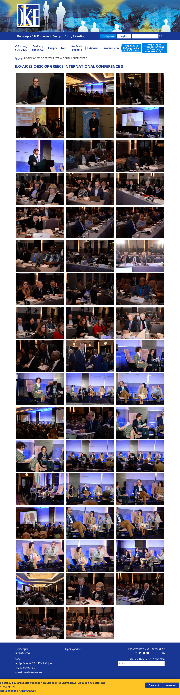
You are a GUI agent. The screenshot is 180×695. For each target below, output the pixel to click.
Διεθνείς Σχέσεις (76, 48)
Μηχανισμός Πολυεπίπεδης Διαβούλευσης (131, 48)
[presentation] (141, 673)
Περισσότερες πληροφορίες (18, 690)
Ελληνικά (108, 36)
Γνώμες (52, 48)
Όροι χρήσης (73, 649)
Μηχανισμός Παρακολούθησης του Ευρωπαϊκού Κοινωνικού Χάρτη (154, 48)
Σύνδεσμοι (21, 649)
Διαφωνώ (171, 685)
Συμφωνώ (154, 685)
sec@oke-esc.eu (33, 672)
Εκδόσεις (93, 48)
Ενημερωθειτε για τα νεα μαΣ (147, 658)
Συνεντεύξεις (111, 48)
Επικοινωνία (22, 652)
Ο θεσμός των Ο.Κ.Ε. (21, 48)
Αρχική (18, 58)
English (124, 36)
